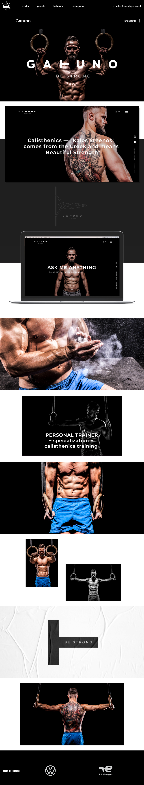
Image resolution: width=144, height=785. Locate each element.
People (41, 6)
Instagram (78, 6)
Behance (59, 6)
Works (25, 6)
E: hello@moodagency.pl (126, 6)
